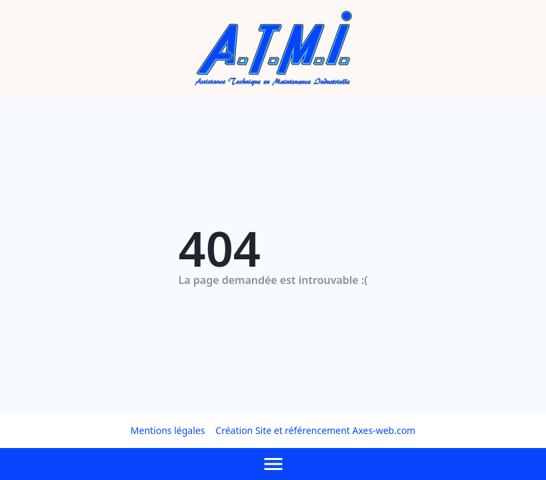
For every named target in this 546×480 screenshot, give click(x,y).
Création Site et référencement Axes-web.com (315, 430)
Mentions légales (168, 430)
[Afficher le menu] (273, 464)
